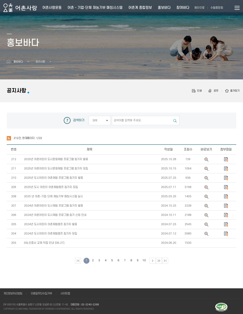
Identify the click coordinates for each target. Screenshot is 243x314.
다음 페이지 (153, 261)
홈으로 (8, 61)
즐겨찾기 (235, 90)
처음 (78, 261)
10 (144, 260)
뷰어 (206, 159)
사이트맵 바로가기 (237, 8)
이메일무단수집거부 (41, 293)
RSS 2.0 (9, 138)
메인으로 (199, 7)
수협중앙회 (216, 7)
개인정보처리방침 (12, 293)
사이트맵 (65, 293)
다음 (159, 261)
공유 (216, 90)
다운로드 (226, 159)
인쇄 (199, 90)
